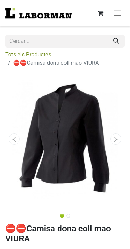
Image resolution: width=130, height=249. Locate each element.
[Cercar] (116, 41)
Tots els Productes (28, 54)
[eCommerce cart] (100, 13)
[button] (14, 139)
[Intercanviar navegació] (117, 13)
